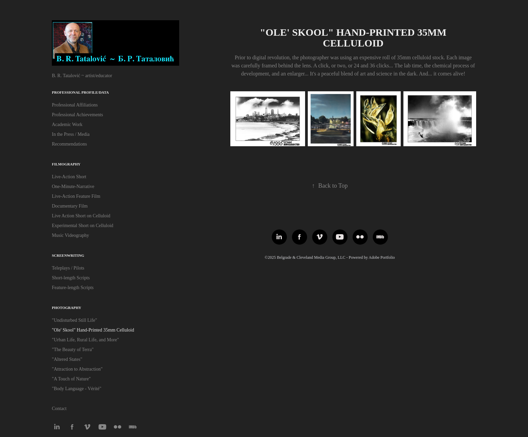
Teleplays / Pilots (68, 268)
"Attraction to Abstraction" (77, 369)
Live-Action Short (69, 176)
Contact (59, 408)
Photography (66, 308)
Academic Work (67, 124)
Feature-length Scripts (73, 287)
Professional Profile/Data (80, 92)
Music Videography (70, 235)
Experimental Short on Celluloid (82, 225)
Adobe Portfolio (382, 257)
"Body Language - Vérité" (76, 388)
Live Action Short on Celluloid (81, 215)
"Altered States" (67, 359)
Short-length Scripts (71, 277)
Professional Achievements (77, 114)
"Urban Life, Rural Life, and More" (85, 339)
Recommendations (69, 144)
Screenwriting (68, 255)
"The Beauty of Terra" (73, 349)
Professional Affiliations (75, 104)
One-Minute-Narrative (73, 186)
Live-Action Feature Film (76, 196)
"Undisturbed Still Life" (74, 320)
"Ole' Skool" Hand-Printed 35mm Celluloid (93, 330)
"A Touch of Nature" (71, 378)
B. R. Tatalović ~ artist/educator (82, 75)
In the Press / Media (71, 134)
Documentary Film (70, 206)
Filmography (66, 164)
